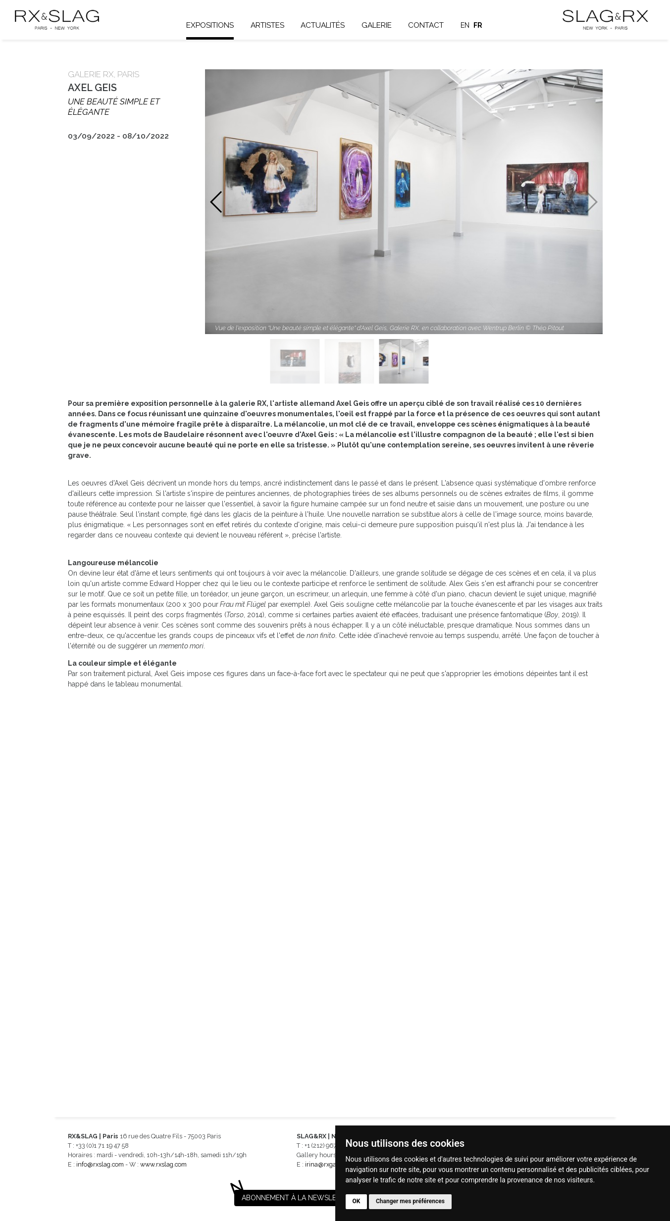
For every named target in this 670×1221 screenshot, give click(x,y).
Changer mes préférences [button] (410, 1201)
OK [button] (357, 1201)
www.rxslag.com (163, 1164)
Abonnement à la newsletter (298, 1198)
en (465, 25)
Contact (426, 25)
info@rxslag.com (100, 1164)
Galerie (376, 25)
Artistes (267, 25)
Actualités (323, 25)
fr (478, 25)
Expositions (210, 25)
